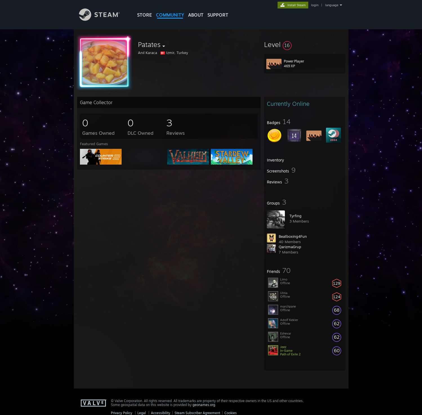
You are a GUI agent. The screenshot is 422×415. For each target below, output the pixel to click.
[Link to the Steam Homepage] (103, 19)
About (196, 15)
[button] (304, 44)
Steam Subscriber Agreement (197, 413)
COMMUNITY (170, 15)
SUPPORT (217, 15)
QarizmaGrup (290, 246)
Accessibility (160, 413)
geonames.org (204, 405)
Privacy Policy (121, 413)
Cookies (230, 413)
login (314, 5)
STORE (144, 15)
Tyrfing (295, 216)
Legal (141, 413)
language (331, 5)
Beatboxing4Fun (293, 236)
